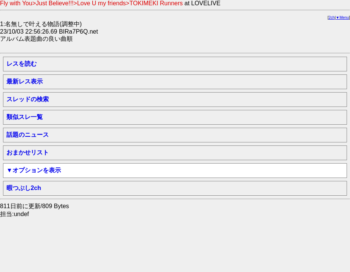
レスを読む (21, 63)
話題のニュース (27, 134)
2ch (332, 17)
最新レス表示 (24, 81)
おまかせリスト (27, 152)
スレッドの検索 (27, 99)
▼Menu (342, 17)
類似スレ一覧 (24, 117)
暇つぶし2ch (23, 188)
